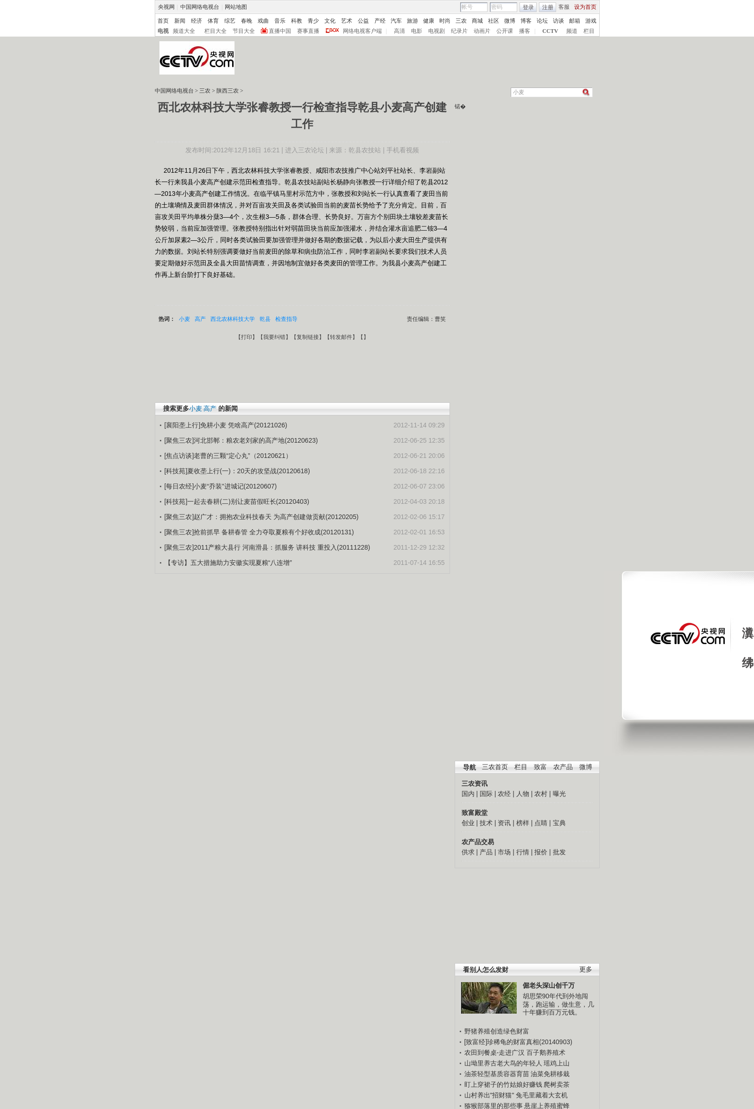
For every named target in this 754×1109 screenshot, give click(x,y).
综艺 (229, 21)
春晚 (246, 21)
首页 (163, 21)
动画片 (482, 31)
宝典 (559, 823)
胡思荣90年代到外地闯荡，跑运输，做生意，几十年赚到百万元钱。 (558, 1004)
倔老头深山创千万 (549, 985)
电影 (416, 31)
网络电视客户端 (362, 31)
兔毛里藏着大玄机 (542, 1095)
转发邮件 (341, 337)
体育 (213, 21)
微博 (509, 21)
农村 (540, 793)
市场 (504, 852)
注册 (547, 7)
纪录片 (459, 31)
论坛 (542, 21)
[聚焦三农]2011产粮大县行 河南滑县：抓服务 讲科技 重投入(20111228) (267, 547)
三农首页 (495, 767)
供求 (468, 852)
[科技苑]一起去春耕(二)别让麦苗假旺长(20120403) (237, 501)
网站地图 (236, 7)
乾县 (265, 319)
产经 (380, 21)
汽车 (396, 21)
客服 (564, 7)
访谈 (558, 21)
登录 (528, 7)
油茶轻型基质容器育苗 (496, 1074)
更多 (585, 969)
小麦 (184, 319)
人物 (522, 793)
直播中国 (280, 31)
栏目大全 (215, 31)
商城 (477, 21)
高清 (399, 31)
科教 (296, 21)
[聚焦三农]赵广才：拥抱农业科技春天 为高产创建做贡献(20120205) (262, 516)
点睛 (540, 823)
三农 (461, 21)
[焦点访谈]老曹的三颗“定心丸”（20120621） (228, 455)
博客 (526, 21)
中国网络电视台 (199, 7)
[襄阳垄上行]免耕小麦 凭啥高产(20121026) (226, 425)
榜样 (522, 823)
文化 (330, 21)
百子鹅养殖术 (545, 1052)
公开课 (504, 31)
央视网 (166, 7)
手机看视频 (403, 150)
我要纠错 (274, 337)
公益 (363, 21)
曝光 (559, 793)
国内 (468, 793)
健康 (428, 21)
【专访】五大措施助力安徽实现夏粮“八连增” (228, 562)
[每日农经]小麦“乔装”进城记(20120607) (221, 486)
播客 (524, 31)
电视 (163, 31)
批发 (559, 852)
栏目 (589, 31)
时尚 (444, 21)
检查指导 (286, 319)
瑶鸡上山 (557, 1063)
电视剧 (436, 31)
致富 (540, 767)
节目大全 (244, 31)
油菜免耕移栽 (550, 1074)
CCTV (550, 31)
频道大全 (184, 31)
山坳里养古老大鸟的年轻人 (503, 1063)
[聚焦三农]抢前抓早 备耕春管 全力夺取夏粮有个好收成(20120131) (259, 532)
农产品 (563, 767)
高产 (200, 319)
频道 (571, 31)
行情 (522, 852)
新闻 (179, 21)
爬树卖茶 (557, 1084)
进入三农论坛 (304, 150)
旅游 (412, 21)
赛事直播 (308, 31)
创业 (468, 823)
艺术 (346, 21)
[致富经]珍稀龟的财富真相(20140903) (518, 1042)
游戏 (590, 21)
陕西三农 (227, 91)
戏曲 (263, 21)
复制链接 (308, 337)
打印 (246, 337)
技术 (486, 823)
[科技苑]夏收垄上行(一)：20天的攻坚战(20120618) (237, 471)
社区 (493, 21)
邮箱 (574, 21)
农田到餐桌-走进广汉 (494, 1052)
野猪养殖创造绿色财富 (496, 1031)
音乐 (279, 21)
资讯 (504, 823)
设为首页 (585, 7)
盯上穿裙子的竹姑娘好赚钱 (503, 1084)
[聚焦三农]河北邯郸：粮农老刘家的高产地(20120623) (241, 440)
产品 (486, 852)
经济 (196, 21)
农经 (504, 793)
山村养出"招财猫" (489, 1095)
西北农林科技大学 (232, 319)
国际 (486, 793)
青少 (313, 21)
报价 (540, 852)
